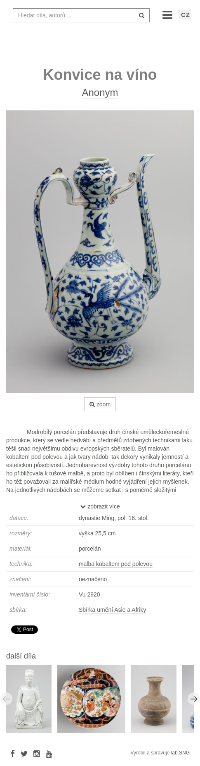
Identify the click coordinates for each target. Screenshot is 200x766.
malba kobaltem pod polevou (116, 568)
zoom (100, 408)
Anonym (100, 96)
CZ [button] (185, 18)
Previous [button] (6, 703)
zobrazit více (100, 510)
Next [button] (194, 703)
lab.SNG (180, 757)
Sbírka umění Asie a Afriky (112, 614)
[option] (31, 702)
